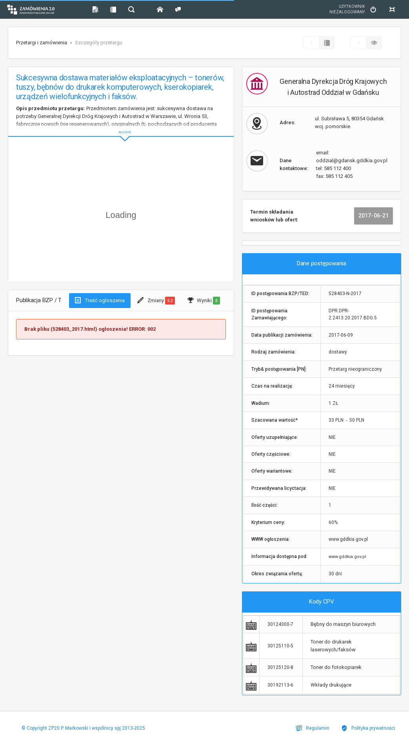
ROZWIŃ (121, 126)
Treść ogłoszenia (100, 300)
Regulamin (312, 728)
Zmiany (156, 301)
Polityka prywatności (368, 728)
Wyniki (203, 301)
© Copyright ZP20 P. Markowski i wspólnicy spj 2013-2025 (83, 728)
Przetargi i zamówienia (41, 42)
